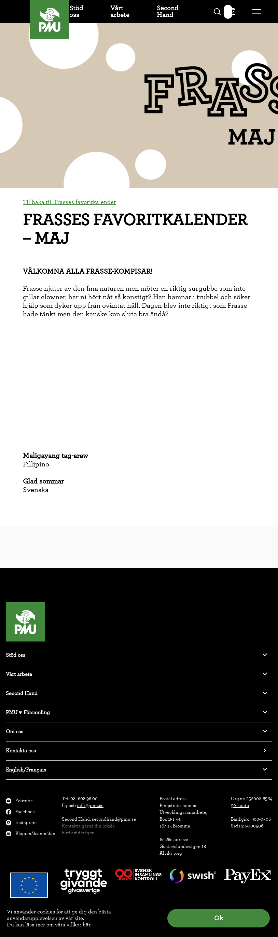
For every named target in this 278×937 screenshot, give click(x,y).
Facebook (25, 811)
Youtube (24, 800)
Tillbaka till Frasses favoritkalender (69, 202)
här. (87, 924)
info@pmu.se (90, 805)
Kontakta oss (21, 750)
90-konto (240, 805)
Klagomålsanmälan (35, 833)
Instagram (26, 822)
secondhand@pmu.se (114, 819)
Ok (218, 918)
